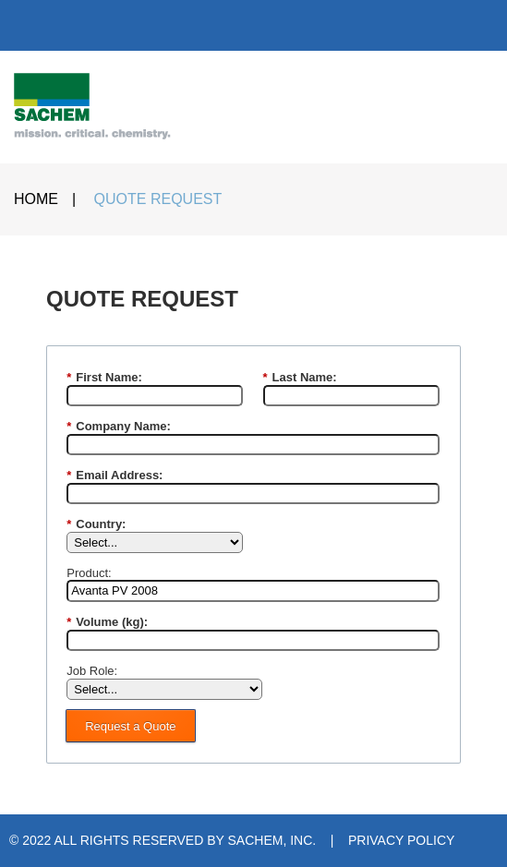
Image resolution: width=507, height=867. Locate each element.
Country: (96, 524)
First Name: (104, 377)
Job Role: (91, 671)
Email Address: (114, 475)
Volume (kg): (107, 622)
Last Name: (300, 377)
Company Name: (118, 426)
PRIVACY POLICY (401, 840)
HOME (36, 199)
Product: (88, 573)
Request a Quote (130, 726)
